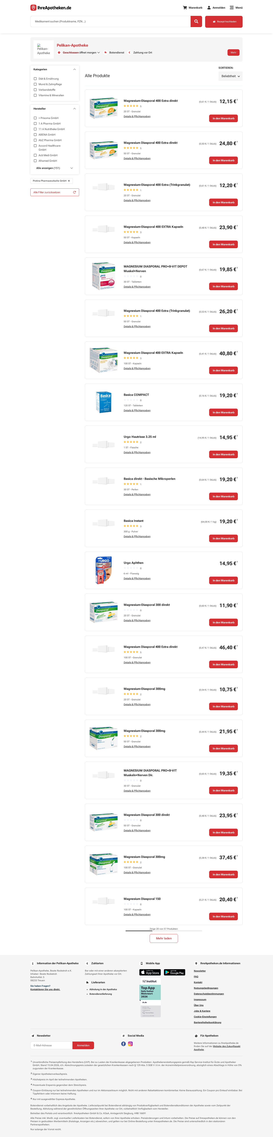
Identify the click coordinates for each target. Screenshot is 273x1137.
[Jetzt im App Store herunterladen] (150, 969)
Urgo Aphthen (133, 560)
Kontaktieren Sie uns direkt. (45, 986)
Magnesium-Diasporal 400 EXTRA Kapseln (153, 223)
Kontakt (198, 979)
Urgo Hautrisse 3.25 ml (140, 434)
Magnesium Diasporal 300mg (144, 854)
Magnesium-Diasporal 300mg (144, 686)
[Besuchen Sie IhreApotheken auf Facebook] (123, 1040)
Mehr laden (164, 935)
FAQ (196, 973)
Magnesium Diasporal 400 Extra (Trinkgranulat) (157, 308)
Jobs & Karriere (202, 1008)
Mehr (233, 51)
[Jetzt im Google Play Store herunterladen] (174, 969)
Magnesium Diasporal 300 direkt (147, 812)
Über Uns (199, 1002)
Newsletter (200, 967)
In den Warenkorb (223, 115)
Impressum (200, 996)
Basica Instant (133, 518)
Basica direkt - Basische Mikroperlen (149, 476)
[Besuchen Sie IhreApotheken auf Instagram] (130, 1040)
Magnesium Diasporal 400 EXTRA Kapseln (153, 350)
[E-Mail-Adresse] (51, 1042)
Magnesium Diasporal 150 (142, 896)
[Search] (196, 21)
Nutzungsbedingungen (206, 985)
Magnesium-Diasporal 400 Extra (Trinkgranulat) (157, 181)
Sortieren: (226, 64)
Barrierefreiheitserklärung (207, 1019)
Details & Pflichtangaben (137, 113)
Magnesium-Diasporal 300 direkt (147, 602)
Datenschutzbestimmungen (209, 990)
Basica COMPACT (136, 392)
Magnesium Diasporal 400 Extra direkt (150, 139)
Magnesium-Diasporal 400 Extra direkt (151, 97)
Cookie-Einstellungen (205, 1013)
